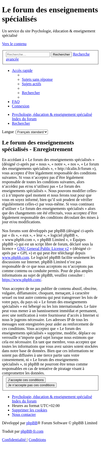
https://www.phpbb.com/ (21, 280)
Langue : (9, 132)
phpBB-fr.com (32, 431)
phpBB (31, 423)
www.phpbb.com (15, 257)
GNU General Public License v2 (43, 248)
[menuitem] (37, 79)
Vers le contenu (14, 44)
